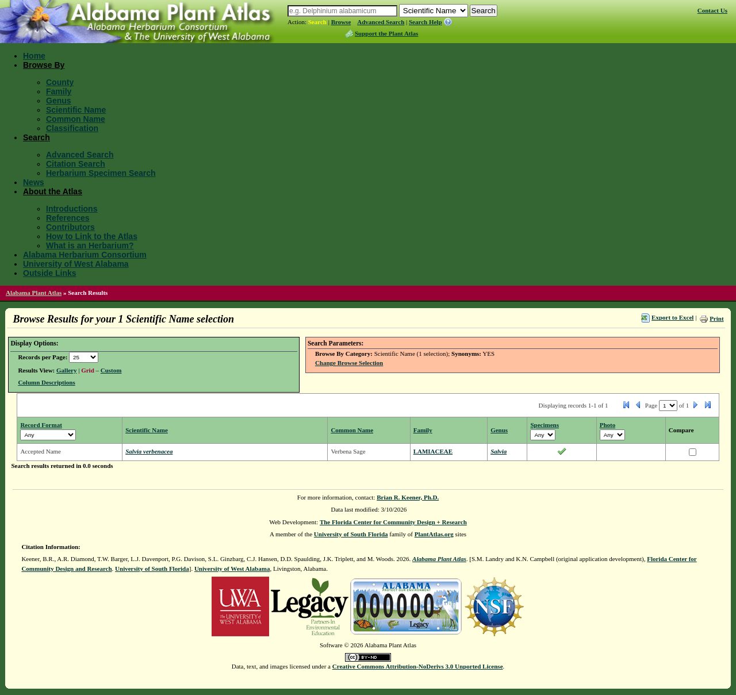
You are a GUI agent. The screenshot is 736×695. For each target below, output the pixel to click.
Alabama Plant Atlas (34, 292)
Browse (341, 21)
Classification (72, 128)
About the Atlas (52, 191)
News (33, 182)
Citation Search (75, 163)
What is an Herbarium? (89, 245)
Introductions (71, 208)
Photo (608, 424)
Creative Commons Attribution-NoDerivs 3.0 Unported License (417, 666)
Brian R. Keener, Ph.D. (408, 497)
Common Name (75, 119)
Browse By (43, 65)
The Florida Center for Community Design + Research (393, 522)
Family (58, 91)
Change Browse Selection (349, 362)
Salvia (498, 451)
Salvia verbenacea (148, 451)
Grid (87, 370)
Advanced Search (380, 21)
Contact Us (712, 10)
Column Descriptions (46, 382)
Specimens (544, 424)
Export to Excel (672, 317)
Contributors (70, 227)
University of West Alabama (76, 263)
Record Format (41, 424)
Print (716, 318)
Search (317, 21)
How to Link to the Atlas (91, 236)
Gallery (66, 370)
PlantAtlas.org (434, 534)
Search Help (425, 21)
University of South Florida (351, 534)
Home (34, 55)
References (68, 217)
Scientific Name (76, 109)
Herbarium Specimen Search (101, 173)
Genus (58, 100)
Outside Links (49, 273)
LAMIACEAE (433, 451)
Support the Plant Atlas (386, 33)
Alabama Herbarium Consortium (85, 254)
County (60, 82)
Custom (111, 370)
